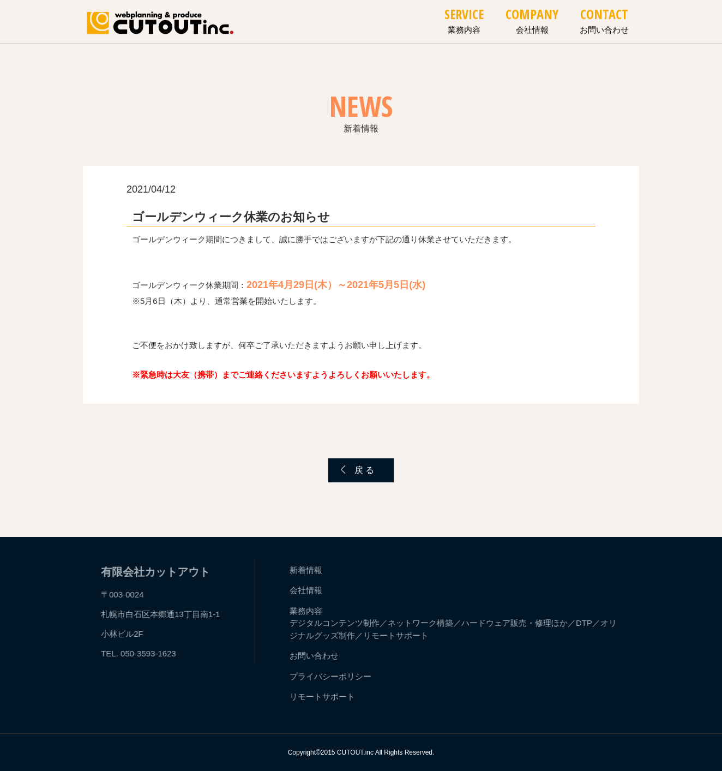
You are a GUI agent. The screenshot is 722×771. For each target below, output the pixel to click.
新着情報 (307, 570)
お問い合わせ (604, 25)
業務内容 (464, 25)
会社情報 (532, 25)
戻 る (364, 470)
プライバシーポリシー (332, 676)
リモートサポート (397, 635)
